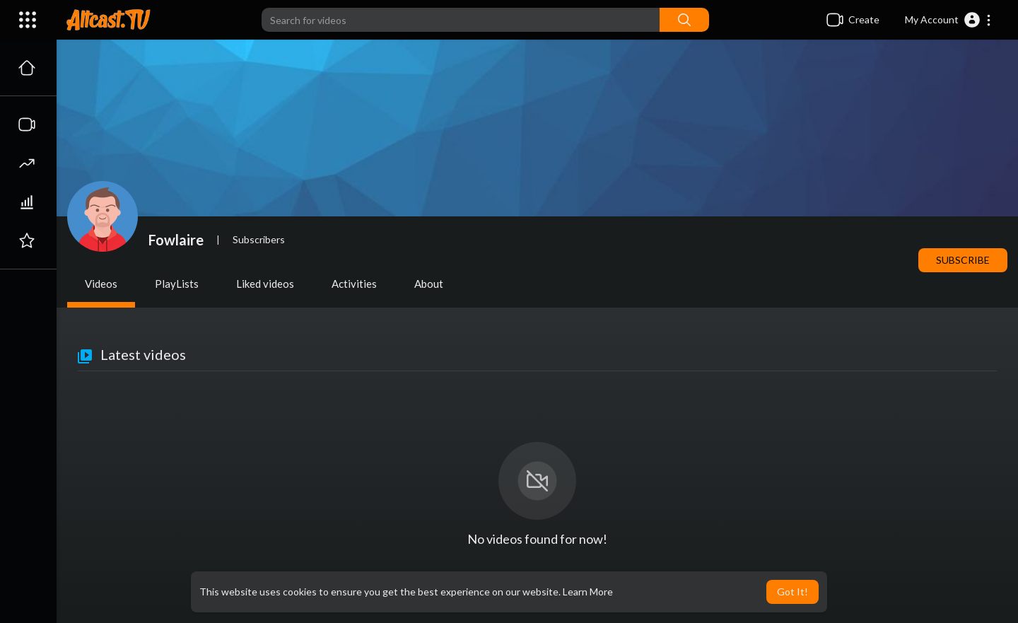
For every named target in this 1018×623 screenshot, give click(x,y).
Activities (354, 283)
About (428, 283)
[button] (948, 20)
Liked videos (265, 283)
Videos (101, 283)
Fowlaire (176, 239)
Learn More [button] (588, 592)
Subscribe (963, 260)
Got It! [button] (792, 592)
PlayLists (177, 283)
